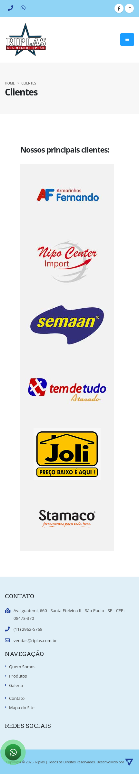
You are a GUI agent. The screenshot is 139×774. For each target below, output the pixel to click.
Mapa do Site (22, 707)
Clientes (28, 83)
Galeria (16, 685)
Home (10, 83)
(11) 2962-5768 (28, 629)
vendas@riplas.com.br (35, 640)
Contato (17, 698)
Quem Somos (22, 667)
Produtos (18, 676)
